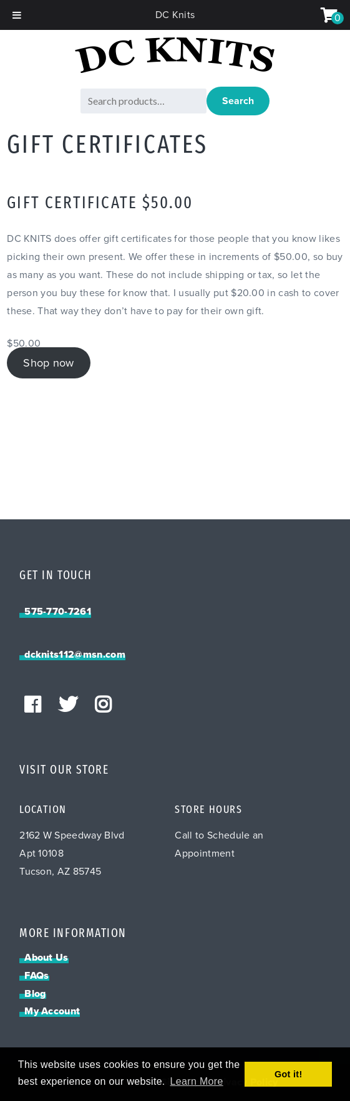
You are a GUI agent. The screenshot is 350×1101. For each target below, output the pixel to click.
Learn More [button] (196, 1081)
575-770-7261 (57, 611)
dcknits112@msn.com (74, 654)
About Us (46, 957)
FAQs (36, 975)
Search (238, 101)
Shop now (48, 363)
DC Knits (175, 15)
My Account (52, 1011)
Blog (35, 994)
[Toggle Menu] (17, 15)
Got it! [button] (289, 1074)
